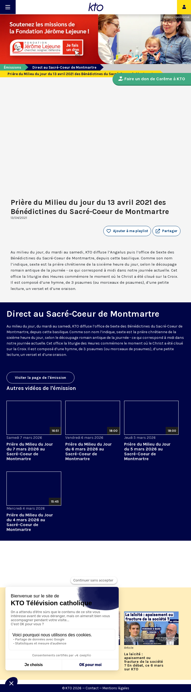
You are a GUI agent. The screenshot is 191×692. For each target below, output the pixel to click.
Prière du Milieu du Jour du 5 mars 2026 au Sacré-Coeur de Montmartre (147, 451)
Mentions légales (116, 688)
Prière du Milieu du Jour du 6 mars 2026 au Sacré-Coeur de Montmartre (88, 451)
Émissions (12, 67)
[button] (166, 231)
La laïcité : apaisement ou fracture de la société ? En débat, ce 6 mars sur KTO (143, 661)
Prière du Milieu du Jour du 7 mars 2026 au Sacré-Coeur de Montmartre (29, 451)
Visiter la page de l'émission (40, 377)
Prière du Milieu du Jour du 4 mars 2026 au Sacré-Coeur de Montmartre (29, 522)
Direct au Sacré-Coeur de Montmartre (64, 67)
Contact (92, 688)
